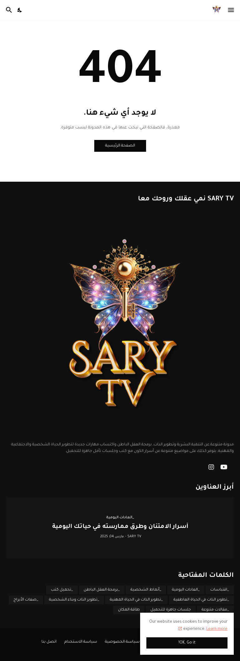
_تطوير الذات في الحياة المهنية (136, 600)
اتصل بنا (49, 642)
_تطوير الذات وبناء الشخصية (74, 600)
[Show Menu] (231, 10)
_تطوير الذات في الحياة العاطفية (201, 600)
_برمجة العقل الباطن (102, 590)
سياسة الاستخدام (80, 642)
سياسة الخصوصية (122, 642)
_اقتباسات (219, 590)
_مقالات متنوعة (215, 610)
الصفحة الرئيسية (120, 146)
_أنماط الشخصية (145, 590)
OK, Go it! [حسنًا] (187, 643)
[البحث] (8, 10)
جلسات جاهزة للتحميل (170, 610)
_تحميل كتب (62, 590)
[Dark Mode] (20, 10)
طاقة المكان (129, 610)
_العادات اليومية (186, 590)
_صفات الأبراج (25, 600)
